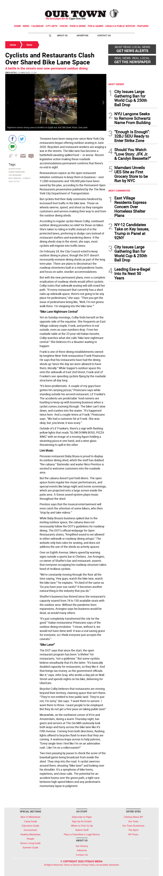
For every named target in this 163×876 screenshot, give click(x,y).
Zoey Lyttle (11, 72)
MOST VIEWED (116, 84)
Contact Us (104, 35)
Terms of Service (72, 864)
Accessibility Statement (107, 864)
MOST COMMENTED (119, 190)
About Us (62, 35)
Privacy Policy (88, 864)
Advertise (82, 35)
